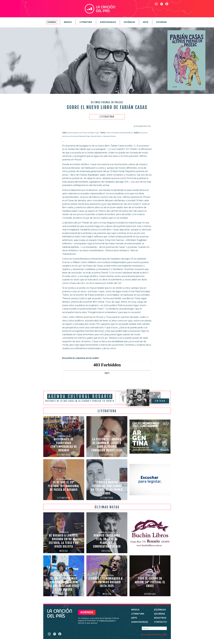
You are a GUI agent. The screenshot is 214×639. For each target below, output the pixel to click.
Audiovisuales (108, 22)
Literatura (86, 22)
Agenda (51, 22)
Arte (145, 22)
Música (68, 22)
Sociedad (161, 22)
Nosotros (160, 618)
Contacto (160, 622)
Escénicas (129, 22)
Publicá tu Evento (107, 620)
